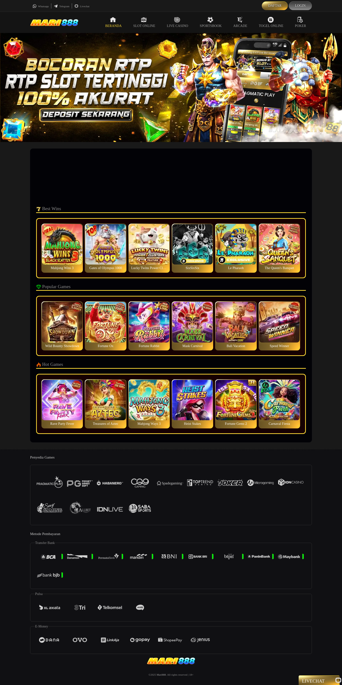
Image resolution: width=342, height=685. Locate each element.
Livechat (81, 6)
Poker (300, 22)
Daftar (275, 5)
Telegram (61, 6)
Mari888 (161, 674)
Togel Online (271, 22)
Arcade (240, 22)
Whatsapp (41, 6)
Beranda (113, 22)
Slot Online (144, 22)
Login (300, 5)
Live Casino (177, 22)
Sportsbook (211, 22)
